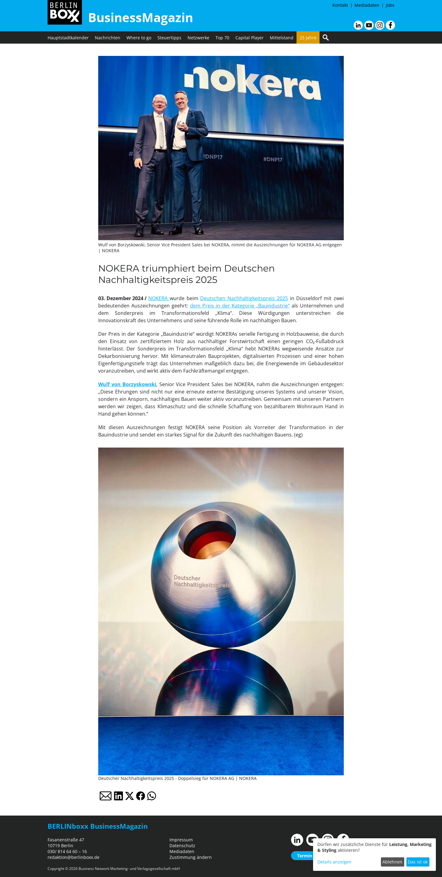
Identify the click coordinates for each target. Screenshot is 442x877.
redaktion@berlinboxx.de (73, 857)
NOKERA (159, 298)
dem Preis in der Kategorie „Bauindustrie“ (240, 305)
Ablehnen (392, 862)
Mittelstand (281, 38)
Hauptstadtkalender (68, 38)
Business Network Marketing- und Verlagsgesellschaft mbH (129, 868)
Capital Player (249, 38)
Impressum (181, 840)
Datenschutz (182, 845)
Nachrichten (107, 38)
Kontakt (340, 5)
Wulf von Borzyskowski (127, 384)
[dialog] (374, 854)
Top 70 (222, 38)
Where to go (138, 38)
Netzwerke (198, 38)
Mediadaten (367, 5)
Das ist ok (418, 862)
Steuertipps (169, 38)
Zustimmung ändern (190, 857)
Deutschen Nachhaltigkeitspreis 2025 (244, 298)
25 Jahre (308, 38)
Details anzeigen (334, 862)
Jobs (390, 5)
